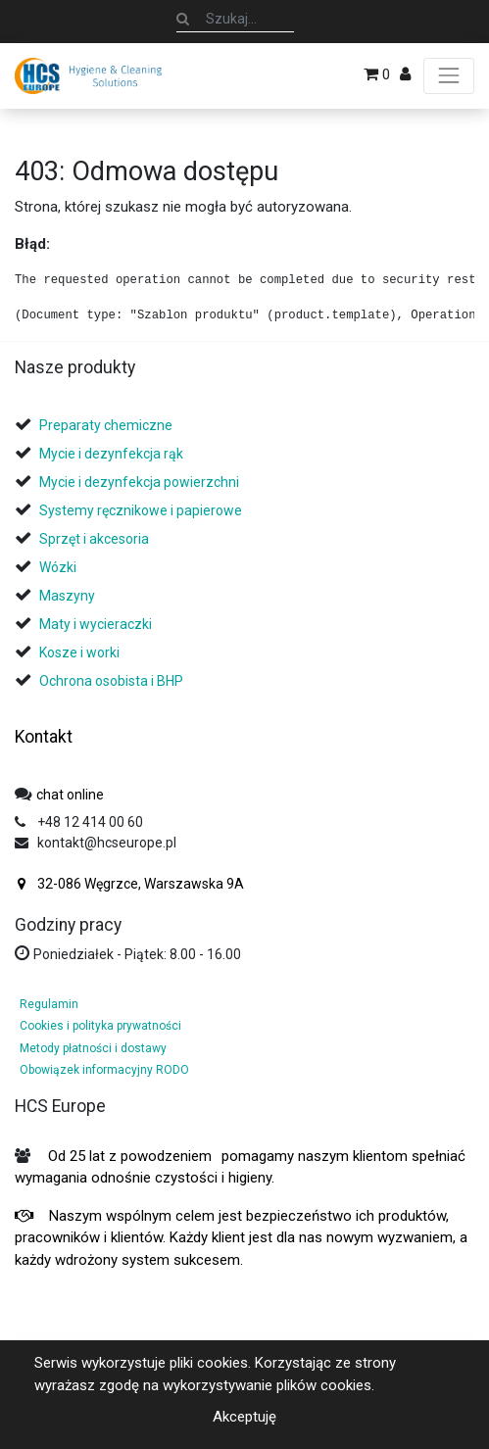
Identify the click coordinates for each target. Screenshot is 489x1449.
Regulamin (49, 1004)
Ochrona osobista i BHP (111, 681)
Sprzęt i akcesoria (94, 539)
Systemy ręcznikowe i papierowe (142, 510)
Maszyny (67, 596)
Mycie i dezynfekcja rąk (111, 453)
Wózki (57, 567)
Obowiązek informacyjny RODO (104, 1070)
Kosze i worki (79, 652)
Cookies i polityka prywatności (100, 1026)
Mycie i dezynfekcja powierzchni (139, 482)
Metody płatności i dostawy (93, 1048)
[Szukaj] (182, 18)
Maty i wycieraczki (95, 624)
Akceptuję (244, 1416)
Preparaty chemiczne (107, 425)
